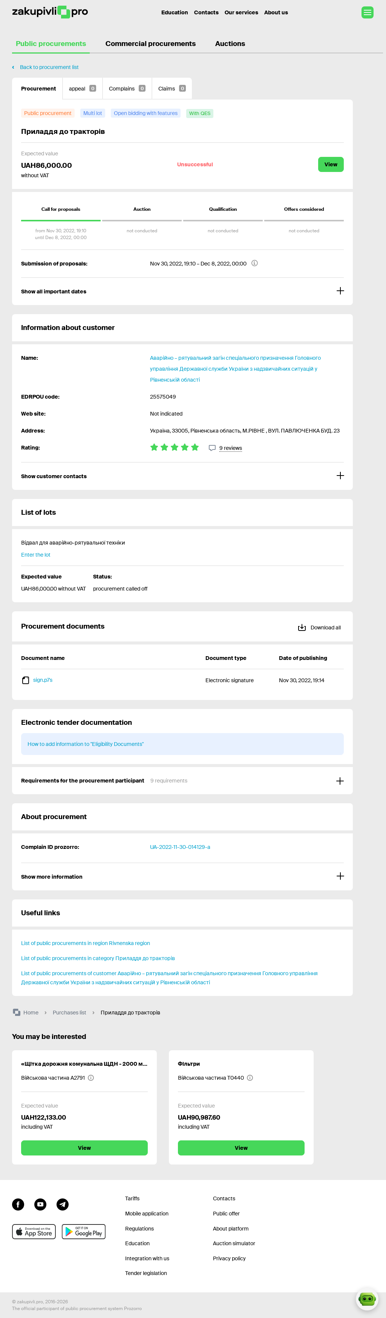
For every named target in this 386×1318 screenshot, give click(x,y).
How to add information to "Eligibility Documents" (86, 744)
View (331, 164)
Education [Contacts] (174, 12)
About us (276, 12)
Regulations (139, 1228)
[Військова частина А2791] (57, 1077)
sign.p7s (42, 680)
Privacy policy (229, 1258)
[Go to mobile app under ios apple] (34, 1231)
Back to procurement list (49, 67)
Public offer (226, 1213)
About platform (231, 1228)
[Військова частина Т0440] (215, 1077)
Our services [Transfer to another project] (241, 12)
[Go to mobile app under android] (84, 1231)
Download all (319, 626)
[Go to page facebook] (18, 1203)
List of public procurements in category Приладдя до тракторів (98, 958)
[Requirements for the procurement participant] (182, 780)
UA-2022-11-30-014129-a (180, 847)
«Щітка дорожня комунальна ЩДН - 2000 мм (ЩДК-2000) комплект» (84, 1063)
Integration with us (147, 1258)
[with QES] (200, 113)
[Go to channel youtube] (40, 1203)
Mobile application (146, 1213)
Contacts (206, 12)
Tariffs (132, 1198)
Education (137, 1243)
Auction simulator (234, 1243)
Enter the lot (36, 554)
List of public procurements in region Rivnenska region (85, 943)
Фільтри (189, 1063)
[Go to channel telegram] (63, 1203)
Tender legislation (146, 1273)
